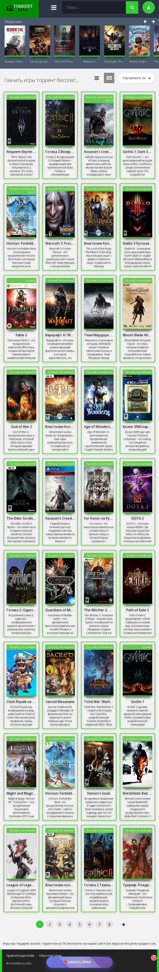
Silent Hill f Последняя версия (64, 61)
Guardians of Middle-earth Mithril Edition (60, 610)
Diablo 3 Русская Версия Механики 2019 (137, 243)
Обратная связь (50, 955)
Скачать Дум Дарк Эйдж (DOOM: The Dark (39, 61)
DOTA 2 (137, 518)
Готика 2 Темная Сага (98, 885)
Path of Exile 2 (137, 610)
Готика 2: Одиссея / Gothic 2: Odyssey (21, 610)
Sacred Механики (60, 701)
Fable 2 (21, 335)
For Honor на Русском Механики (98, 518)
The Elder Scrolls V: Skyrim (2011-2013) (21, 518)
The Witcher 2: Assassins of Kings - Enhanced (98, 610)
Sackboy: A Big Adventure (139, 61)
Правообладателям (20, 955)
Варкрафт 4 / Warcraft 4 (60, 335)
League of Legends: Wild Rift (21, 885)
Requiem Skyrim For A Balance (21, 152)
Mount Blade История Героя (137, 335)
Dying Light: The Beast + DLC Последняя (114, 61)
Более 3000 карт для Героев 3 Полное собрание (137, 427)
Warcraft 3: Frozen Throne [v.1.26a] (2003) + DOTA (60, 243)
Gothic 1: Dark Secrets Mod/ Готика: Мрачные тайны (137, 152)
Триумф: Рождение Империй (137, 885)
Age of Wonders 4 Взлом (98, 427)
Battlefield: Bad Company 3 (137, 793)
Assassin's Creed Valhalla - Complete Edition (98, 152)
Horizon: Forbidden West (21, 243)
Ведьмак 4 (90, 61)
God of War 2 (21, 427)
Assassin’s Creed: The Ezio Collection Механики (60, 518)
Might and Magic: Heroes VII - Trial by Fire (21, 793)
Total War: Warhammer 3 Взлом (98, 701)
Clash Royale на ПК (21, 701)
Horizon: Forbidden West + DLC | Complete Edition (60, 793)
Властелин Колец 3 (98, 243)
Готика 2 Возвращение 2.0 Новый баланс (60, 152)
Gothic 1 (137, 701)
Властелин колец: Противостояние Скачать (60, 885)
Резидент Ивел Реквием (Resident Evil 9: (15, 61)
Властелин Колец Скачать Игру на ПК (60, 427)
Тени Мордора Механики (98, 335)
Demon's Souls (98, 793)
